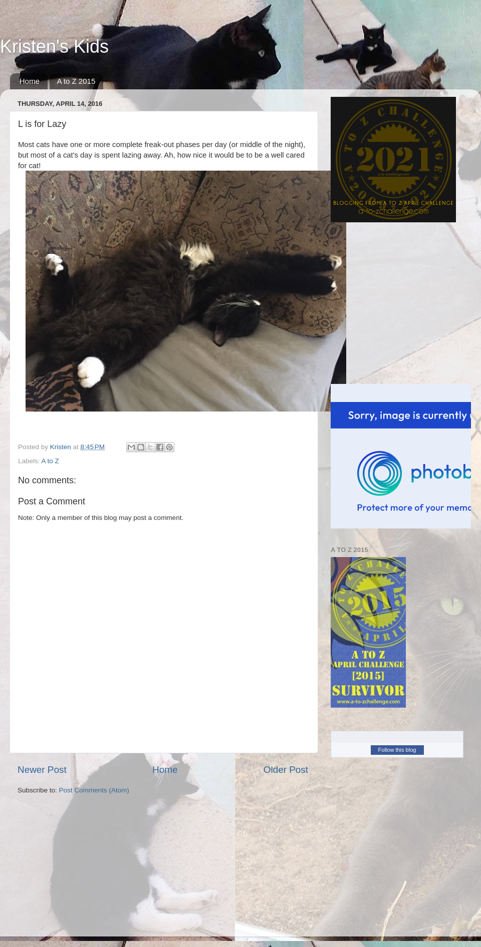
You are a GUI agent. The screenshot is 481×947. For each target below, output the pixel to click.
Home (30, 81)
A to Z (50, 461)
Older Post (286, 769)
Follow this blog (397, 750)
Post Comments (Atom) (94, 790)
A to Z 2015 (76, 81)
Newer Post (42, 769)
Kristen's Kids (54, 46)
